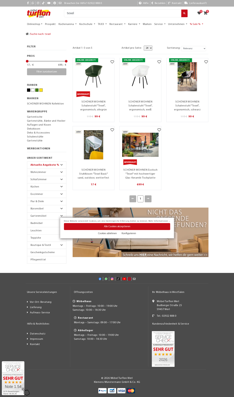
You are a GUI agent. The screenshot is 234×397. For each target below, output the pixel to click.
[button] (46, 165)
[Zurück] (132, 198)
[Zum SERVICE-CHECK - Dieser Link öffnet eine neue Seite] (13, 378)
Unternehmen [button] (176, 24)
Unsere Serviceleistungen (42, 292)
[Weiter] (148, 198)
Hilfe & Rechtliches (38, 324)
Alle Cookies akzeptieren (117, 226)
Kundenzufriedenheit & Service (170, 324)
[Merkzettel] (112, 62)
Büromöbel (37, 208)
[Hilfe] (144, 3)
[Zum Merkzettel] (200, 13)
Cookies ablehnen (107, 233)
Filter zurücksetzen (46, 71)
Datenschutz (38, 333)
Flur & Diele (37, 201)
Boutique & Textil (40, 245)
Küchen (34, 186)
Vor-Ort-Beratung (41, 302)
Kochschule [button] (86, 24)
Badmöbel (36, 223)
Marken (147, 24)
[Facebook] (28, 3)
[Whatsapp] (32, 3)
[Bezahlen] (158, 3)
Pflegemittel (38, 259)
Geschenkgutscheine (42, 252)
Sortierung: (173, 48)
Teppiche (35, 238)
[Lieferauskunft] (195, 3)
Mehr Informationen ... (159, 221)
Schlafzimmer (38, 179)
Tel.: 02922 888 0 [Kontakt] (166, 316)
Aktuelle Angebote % (44, 165)
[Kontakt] (175, 3)
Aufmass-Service (40, 312)
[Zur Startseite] (27, 34)
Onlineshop (33, 24)
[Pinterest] (54, 3)
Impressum (36, 339)
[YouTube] (49, 3)
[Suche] (122, 13)
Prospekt (50, 24)
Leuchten (36, 230)
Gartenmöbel (38, 216)
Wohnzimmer (38, 172)
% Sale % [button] (195, 24)
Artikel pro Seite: (132, 48)
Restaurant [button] (116, 24)
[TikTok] (43, 3)
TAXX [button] (101, 24)
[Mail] (60, 3)
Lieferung (35, 307)
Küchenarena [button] (66, 24)
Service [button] (159, 24)
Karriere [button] (133, 24)
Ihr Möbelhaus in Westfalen (168, 292)
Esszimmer (36, 194)
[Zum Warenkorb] (206, 13)
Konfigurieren (129, 233)
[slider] (27, 61)
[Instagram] (38, 3)
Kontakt (35, 344)
